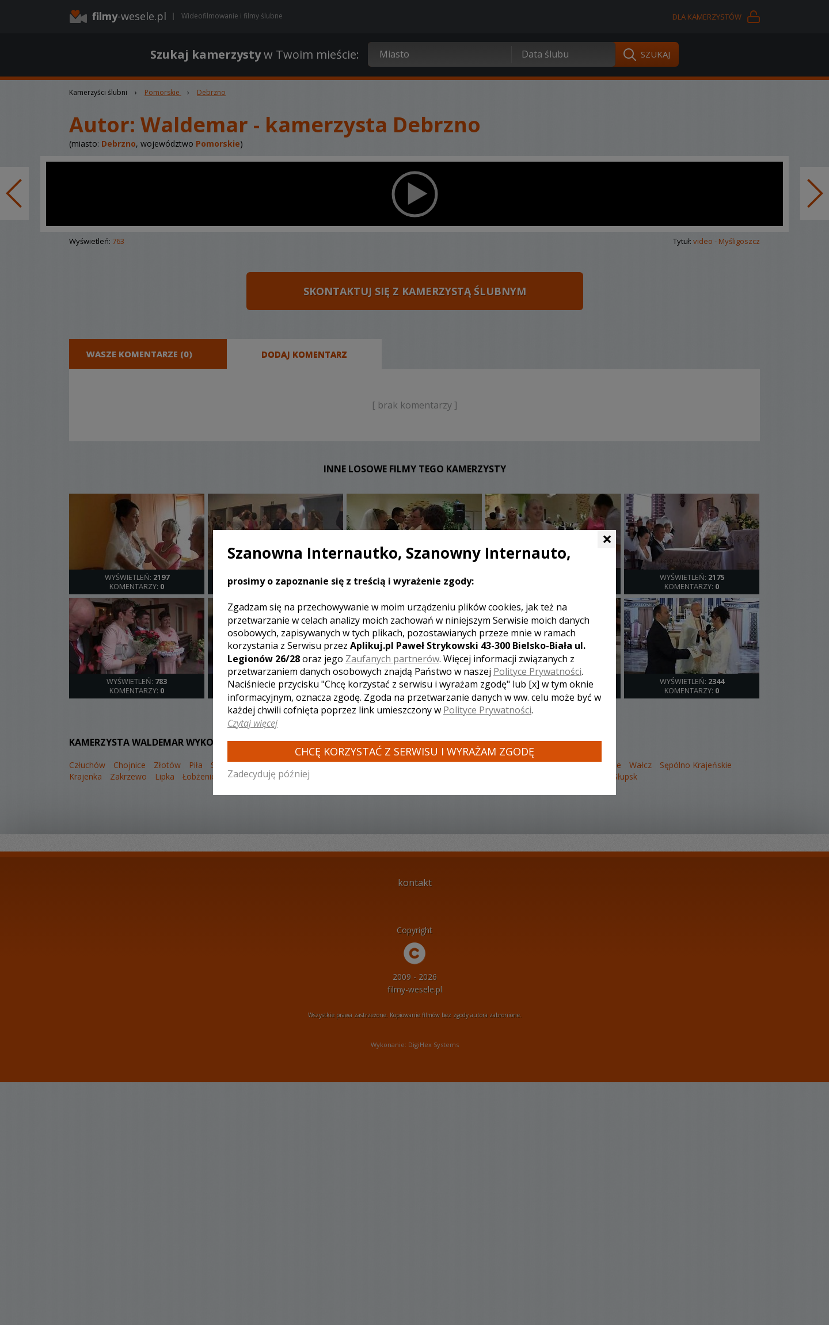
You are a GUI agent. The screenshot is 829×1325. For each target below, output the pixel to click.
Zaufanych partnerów (392, 658)
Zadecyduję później (268, 773)
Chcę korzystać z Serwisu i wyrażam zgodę (414, 751)
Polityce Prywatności (537, 671)
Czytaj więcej (252, 723)
